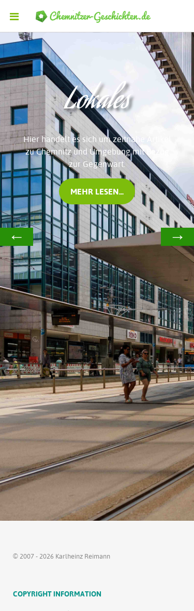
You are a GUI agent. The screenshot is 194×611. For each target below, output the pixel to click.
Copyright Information (57, 594)
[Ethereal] (97, 16)
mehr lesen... (97, 191)
